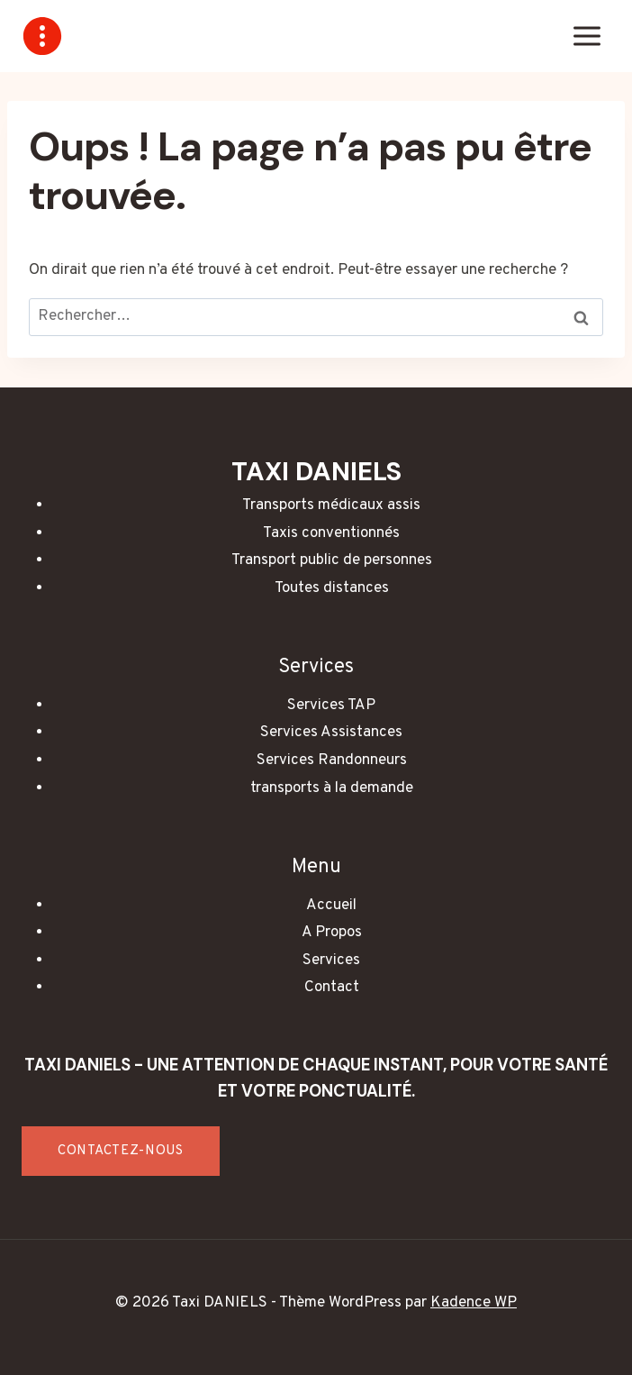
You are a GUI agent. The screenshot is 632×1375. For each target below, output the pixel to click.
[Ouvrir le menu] (586, 35)
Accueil (331, 905)
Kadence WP (473, 1303)
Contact (331, 987)
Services (331, 960)
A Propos (332, 932)
